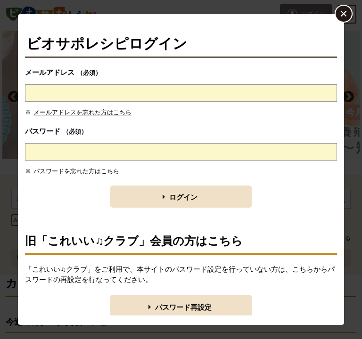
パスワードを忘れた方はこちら (76, 171)
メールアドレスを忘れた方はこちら (82, 112)
